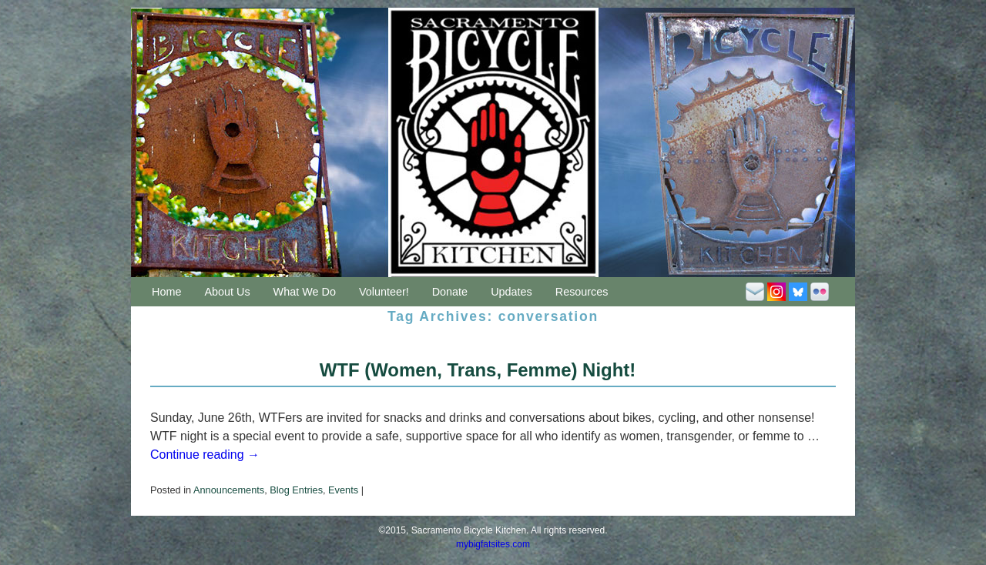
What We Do (304, 292)
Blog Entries (296, 490)
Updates (511, 292)
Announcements (228, 490)
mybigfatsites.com (493, 544)
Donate (450, 292)
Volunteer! (384, 292)
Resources (582, 292)
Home (166, 292)
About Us (227, 292)
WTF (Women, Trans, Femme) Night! (478, 369)
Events (343, 490)
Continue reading (205, 454)
